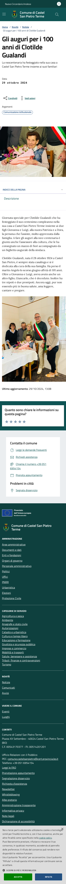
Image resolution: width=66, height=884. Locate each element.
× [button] (62, 829)
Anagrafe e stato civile (15, 624)
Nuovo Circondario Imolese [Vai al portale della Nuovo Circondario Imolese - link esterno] (18, 4)
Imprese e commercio (14, 648)
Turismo (6, 664)
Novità (15, 27)
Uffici (5, 577)
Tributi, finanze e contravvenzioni (21, 660)
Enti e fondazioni (11, 555)
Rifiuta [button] (48, 876)
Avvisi (5, 693)
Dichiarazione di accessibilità (18, 821)
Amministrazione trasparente (19, 805)
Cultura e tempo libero (15, 636)
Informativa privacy (13, 811)
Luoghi (6, 717)
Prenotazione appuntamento (18, 773)
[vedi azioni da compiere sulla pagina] (27, 98)
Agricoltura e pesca (13, 616)
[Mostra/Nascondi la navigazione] (4, 14)
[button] (33, 870)
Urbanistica (8, 587)
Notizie (25, 27)
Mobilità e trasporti (13, 652)
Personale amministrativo (16, 566)
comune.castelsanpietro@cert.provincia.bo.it (33, 759)
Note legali (8, 816)
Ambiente (7, 620)
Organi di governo (12, 561)
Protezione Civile (11, 598)
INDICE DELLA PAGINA (33, 189)
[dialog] (33, 855)
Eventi (5, 711)
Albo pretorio (9, 800)
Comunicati (8, 688)
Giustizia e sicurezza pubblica (18, 644)
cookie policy (45, 837)
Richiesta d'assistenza (14, 784)
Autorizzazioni (10, 628)
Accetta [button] (18, 876)
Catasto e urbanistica (14, 632)
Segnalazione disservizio (16, 778)
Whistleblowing (11, 794)
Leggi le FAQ (9, 768)
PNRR (5, 582)
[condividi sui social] (10, 98)
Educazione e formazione (16, 640)
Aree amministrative (14, 544)
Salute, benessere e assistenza (19, 656)
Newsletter (8, 789)
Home (5, 27)
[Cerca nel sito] (57, 14)
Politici (6, 571)
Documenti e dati (11, 550)
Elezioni (6, 593)
